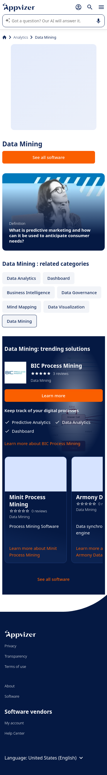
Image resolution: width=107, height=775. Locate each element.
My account (14, 722)
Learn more (53, 395)
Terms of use (15, 666)
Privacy (10, 645)
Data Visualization (66, 307)
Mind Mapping (22, 307)
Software (12, 696)
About (10, 686)
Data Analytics (21, 278)
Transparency (16, 656)
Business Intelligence (28, 292)
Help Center (15, 733)
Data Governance (79, 292)
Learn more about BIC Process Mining (42, 443)
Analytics (20, 37)
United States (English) (56, 757)
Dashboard (58, 278)
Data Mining (19, 321)
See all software (49, 157)
